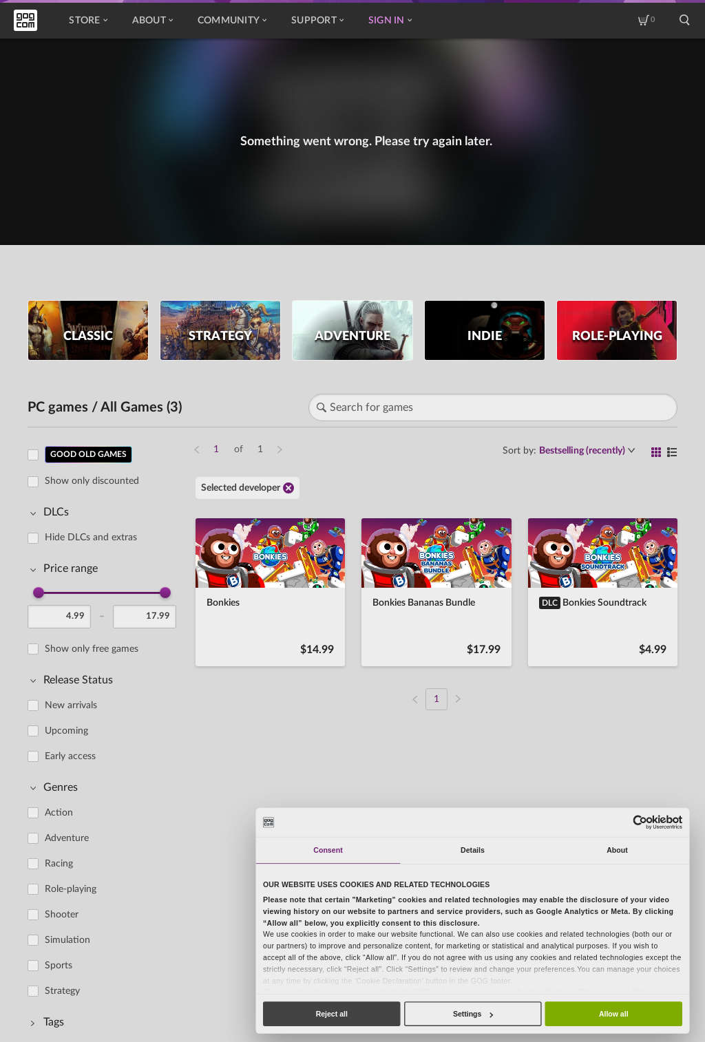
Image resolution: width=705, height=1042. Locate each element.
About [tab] (617, 850)
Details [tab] (473, 850)
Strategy (62, 991)
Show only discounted (92, 481)
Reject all (332, 1014)
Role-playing (70, 889)
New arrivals (71, 705)
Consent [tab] (327, 850)
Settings (473, 1014)
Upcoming (66, 731)
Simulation (67, 940)
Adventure (67, 838)
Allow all (614, 1014)
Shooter (61, 914)
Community (232, 20)
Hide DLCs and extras (91, 537)
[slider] (38, 592)
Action (59, 813)
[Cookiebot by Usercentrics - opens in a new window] (640, 822)
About (152, 20)
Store (88, 20)
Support (317, 20)
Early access (70, 756)
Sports (58, 965)
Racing (59, 864)
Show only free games (91, 649)
